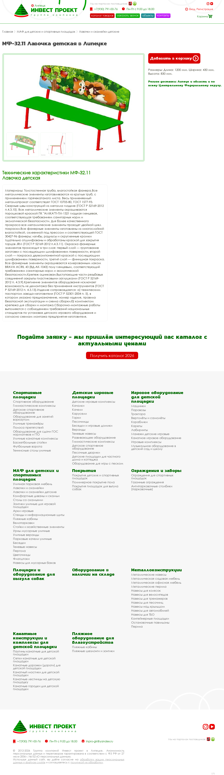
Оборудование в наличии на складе (93, 572)
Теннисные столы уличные (32, 450)
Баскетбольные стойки (30, 442)
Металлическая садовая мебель (155, 578)
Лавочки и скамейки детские (99, 31)
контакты (163, 15)
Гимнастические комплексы (34, 405)
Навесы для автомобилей (150, 610)
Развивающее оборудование (94, 437)
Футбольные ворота (27, 446)
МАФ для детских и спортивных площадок (46, 31)
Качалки (78, 405)
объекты (147, 15)
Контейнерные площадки (150, 618)
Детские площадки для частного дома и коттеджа (96, 458)
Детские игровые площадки (92, 394)
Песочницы (80, 421)
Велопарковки (23, 522)
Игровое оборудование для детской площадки (157, 396)
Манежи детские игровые (150, 433)
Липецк (40, 5)
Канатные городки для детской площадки (36, 687)
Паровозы (138, 409)
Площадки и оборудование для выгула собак (34, 574)
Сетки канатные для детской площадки (34, 660)
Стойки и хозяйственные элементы (38, 526)
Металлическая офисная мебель (156, 582)
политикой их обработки (87, 762)
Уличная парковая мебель (32, 483)
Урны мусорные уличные (31, 530)
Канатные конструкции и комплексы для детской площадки (35, 640)
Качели (77, 409)
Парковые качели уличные (32, 538)
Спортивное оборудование (33, 401)
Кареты (136, 425)
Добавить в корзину (174, 58)
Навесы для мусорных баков (34, 562)
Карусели (79, 413)
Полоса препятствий (28, 427)
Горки (76, 417)
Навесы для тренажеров (149, 598)
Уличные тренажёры (28, 423)
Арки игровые (23, 510)
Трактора (138, 413)
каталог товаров (102, 15)
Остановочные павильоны (150, 622)
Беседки (19, 542)
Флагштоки (21, 558)
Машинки (138, 405)
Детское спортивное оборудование (28, 411)
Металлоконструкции (156, 570)
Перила (137, 626)
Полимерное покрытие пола (93, 482)
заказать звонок (128, 15)
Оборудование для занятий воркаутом (33, 418)
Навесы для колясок (146, 590)
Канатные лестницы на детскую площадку (36, 680)
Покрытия (84, 470)
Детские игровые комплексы (93, 401)
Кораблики (139, 421)
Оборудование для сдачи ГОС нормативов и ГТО (35, 433)
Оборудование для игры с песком (97, 463)
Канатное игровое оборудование (156, 437)
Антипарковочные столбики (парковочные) (151, 488)
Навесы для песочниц (147, 602)
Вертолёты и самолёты (148, 417)
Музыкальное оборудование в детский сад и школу (153, 447)
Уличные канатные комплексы (35, 438)
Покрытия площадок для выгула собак (95, 488)
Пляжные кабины (25, 518)
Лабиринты (139, 429)
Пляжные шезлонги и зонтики (93, 650)
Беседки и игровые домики (92, 425)
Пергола (19, 550)
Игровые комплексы (146, 441)
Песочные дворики (86, 452)
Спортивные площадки (27, 394)
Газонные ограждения (147, 482)
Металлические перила (148, 586)
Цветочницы (21, 554)
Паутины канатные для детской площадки (36, 653)
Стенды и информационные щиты (38, 514)
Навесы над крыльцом (148, 606)
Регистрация (205, 9)
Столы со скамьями (28, 499)
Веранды (78, 429)
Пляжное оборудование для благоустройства (93, 637)
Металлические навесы (148, 574)
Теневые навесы (84, 433)
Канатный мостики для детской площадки (36, 674)
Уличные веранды (26, 534)
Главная (7, 31)
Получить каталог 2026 (112, 355)
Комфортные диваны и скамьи (36, 495)
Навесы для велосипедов (149, 594)
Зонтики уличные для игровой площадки (34, 505)
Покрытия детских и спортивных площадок (95, 477)
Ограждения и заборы (156, 470)
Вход (192, 9)
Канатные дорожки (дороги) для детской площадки (36, 667)
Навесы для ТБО (142, 614)
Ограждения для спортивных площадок (152, 477)
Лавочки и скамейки (28, 487)
